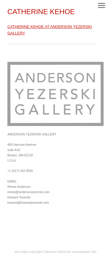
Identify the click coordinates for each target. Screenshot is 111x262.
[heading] (41, 13)
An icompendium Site (81, 251)
